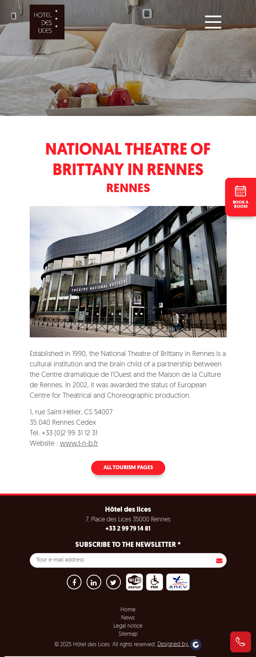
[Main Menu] (213, 22)
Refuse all (111, 649)
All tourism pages (128, 468)
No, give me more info (39, 630)
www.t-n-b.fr (79, 444)
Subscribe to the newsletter (128, 545)
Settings (150, 649)
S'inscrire (219, 560)
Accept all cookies (61, 649)
